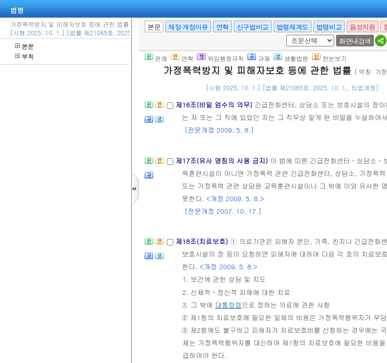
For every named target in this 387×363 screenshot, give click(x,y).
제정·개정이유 (188, 27)
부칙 (24, 56)
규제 (258, 58)
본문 (24, 46)
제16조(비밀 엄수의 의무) (214, 104)
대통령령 (228, 305)
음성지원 (362, 27)
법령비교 (329, 27)
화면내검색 (355, 41)
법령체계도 (292, 27)
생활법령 (291, 58)
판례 (156, 58)
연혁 (222, 27)
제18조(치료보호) (202, 241)
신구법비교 (253, 27)
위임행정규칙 (220, 58)
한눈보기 (329, 58)
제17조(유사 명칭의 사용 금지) (222, 160)
